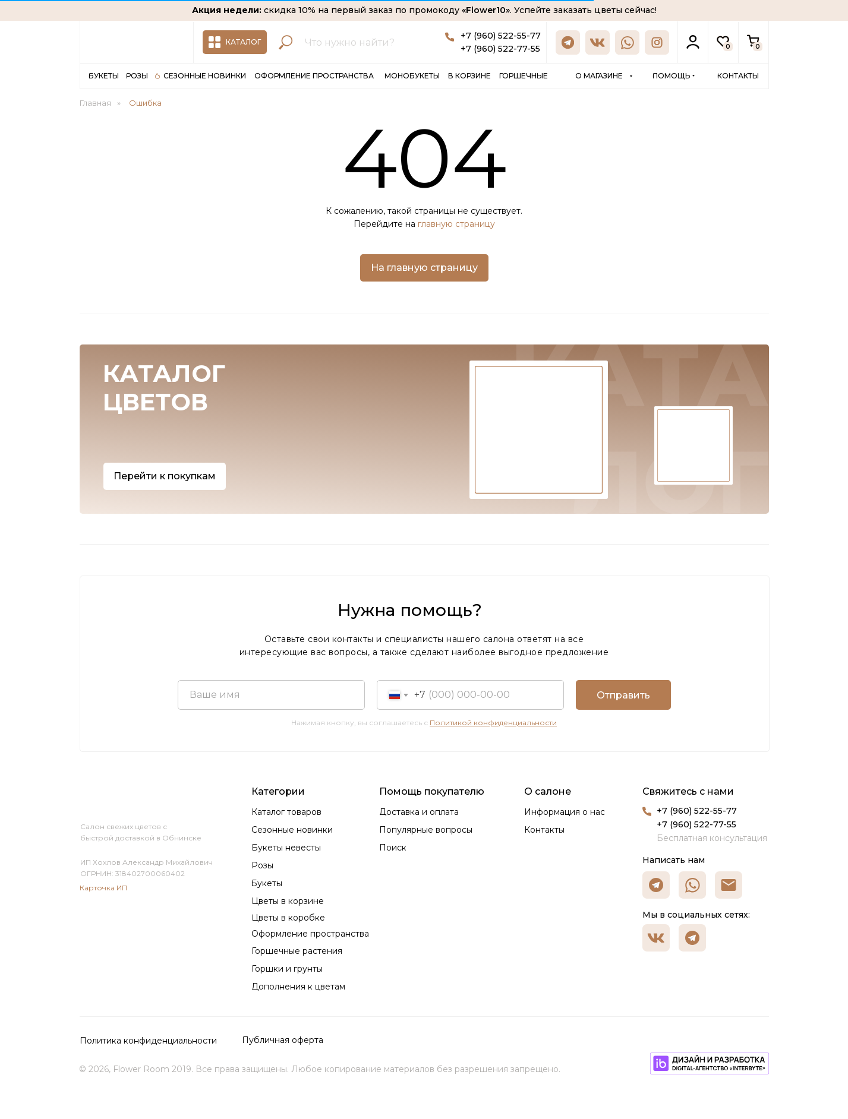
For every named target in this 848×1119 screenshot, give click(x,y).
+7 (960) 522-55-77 (501, 35)
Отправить (623, 695)
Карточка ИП (103, 887)
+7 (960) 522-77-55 (500, 48)
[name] (271, 695)
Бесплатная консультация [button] (712, 838)
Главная (95, 103)
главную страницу (456, 224)
